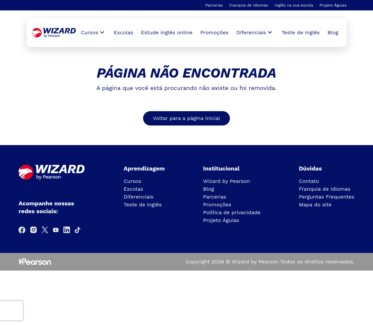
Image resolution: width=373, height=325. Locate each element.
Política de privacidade (232, 212)
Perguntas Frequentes (326, 197)
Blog (332, 32)
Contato (309, 181)
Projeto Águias (332, 5)
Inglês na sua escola (293, 5)
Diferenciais (138, 197)
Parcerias (214, 5)
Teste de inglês (301, 32)
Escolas (123, 32)
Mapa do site (315, 204)
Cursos (132, 181)
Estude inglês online (167, 32)
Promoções (214, 32)
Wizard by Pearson (226, 181)
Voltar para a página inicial (186, 118)
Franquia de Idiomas (248, 5)
